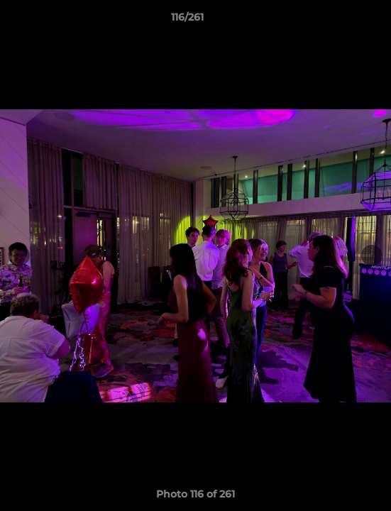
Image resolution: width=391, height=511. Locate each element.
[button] (339, 20)
